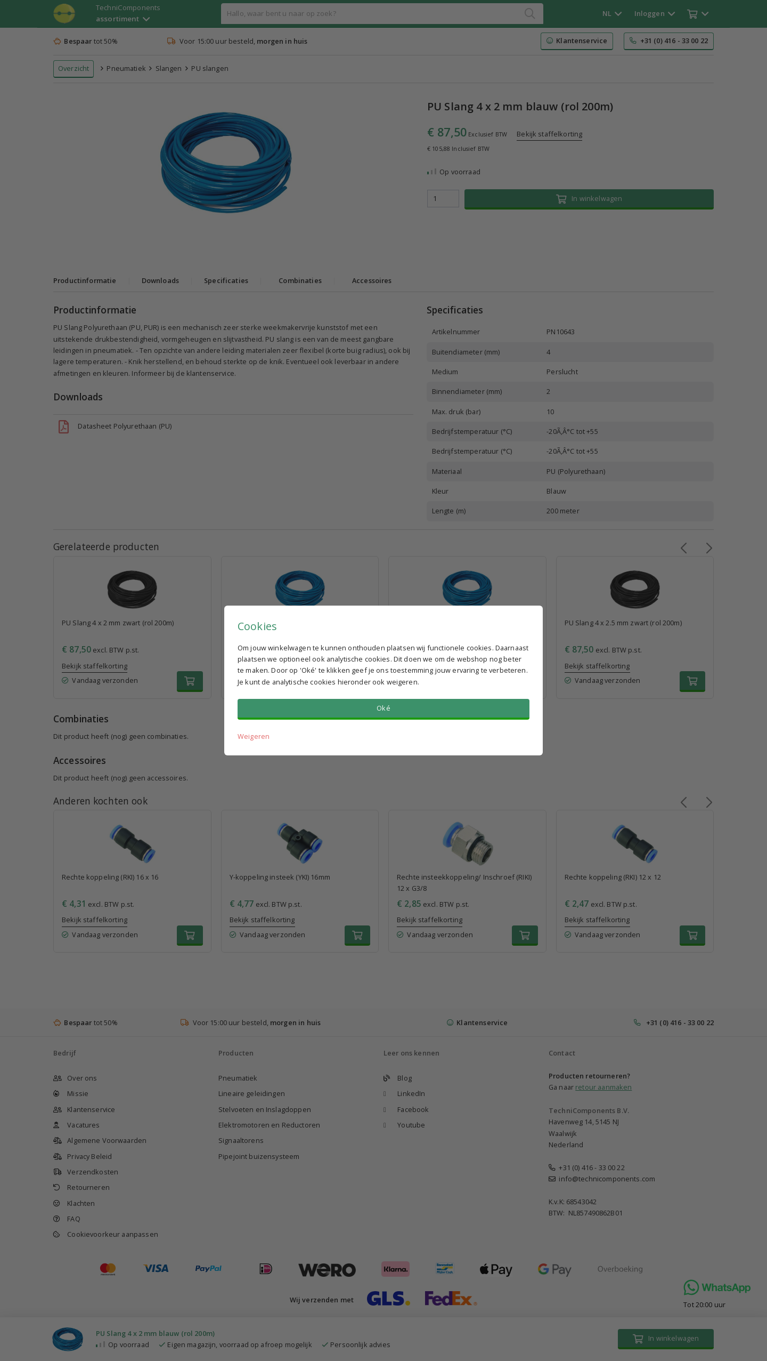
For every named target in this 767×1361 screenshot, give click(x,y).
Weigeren (254, 736)
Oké (383, 708)
